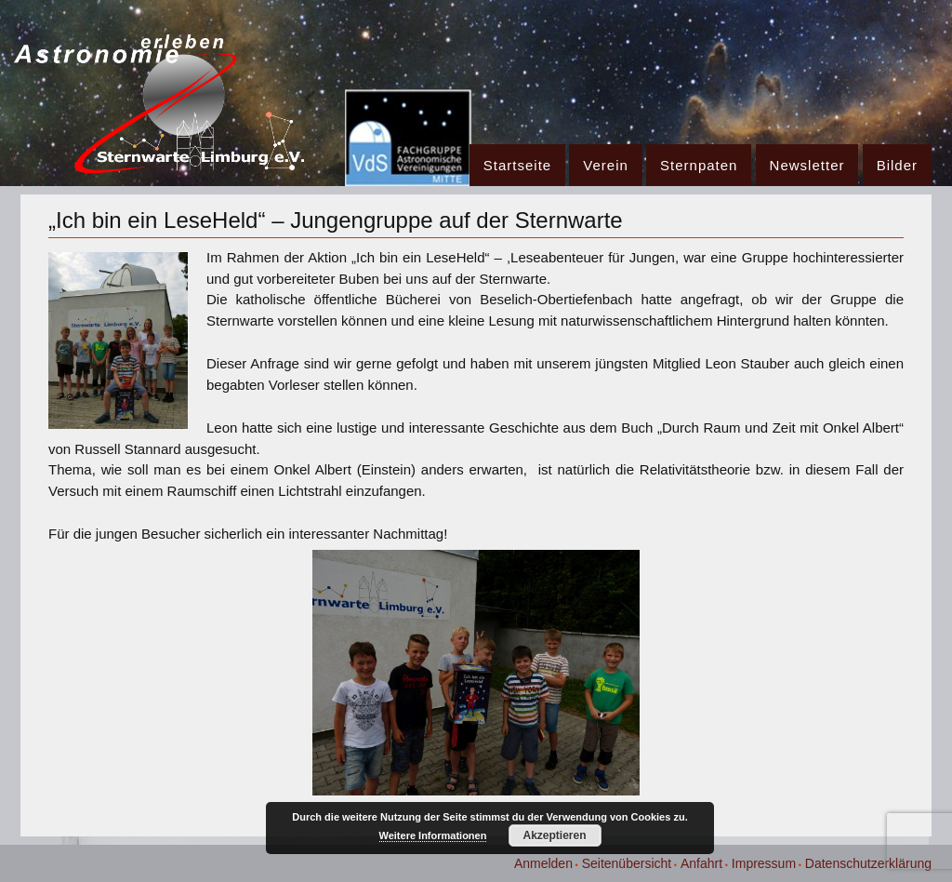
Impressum (764, 863)
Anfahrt (701, 863)
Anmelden (543, 863)
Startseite (517, 165)
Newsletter (807, 165)
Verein (605, 165)
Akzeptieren (554, 835)
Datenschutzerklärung (868, 863)
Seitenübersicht (627, 863)
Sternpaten (698, 165)
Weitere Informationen (433, 835)
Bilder (897, 165)
